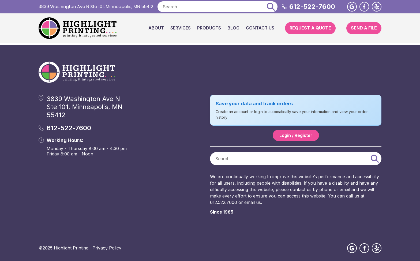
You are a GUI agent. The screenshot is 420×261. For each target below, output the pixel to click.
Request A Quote (310, 28)
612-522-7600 (312, 6)
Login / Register (295, 135)
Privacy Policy (106, 248)
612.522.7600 (223, 202)
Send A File (364, 28)
